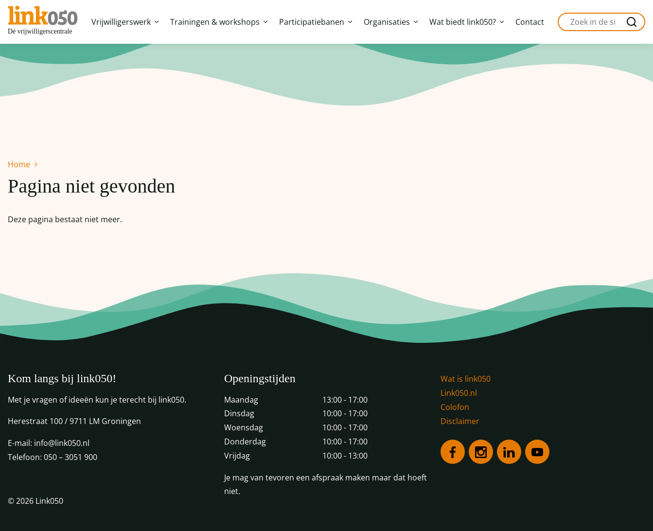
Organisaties (391, 22)
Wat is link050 (466, 378)
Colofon (455, 407)
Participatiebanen (315, 22)
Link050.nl (459, 393)
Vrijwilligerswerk (125, 22)
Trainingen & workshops (218, 22)
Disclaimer (460, 421)
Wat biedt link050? (466, 22)
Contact (529, 22)
